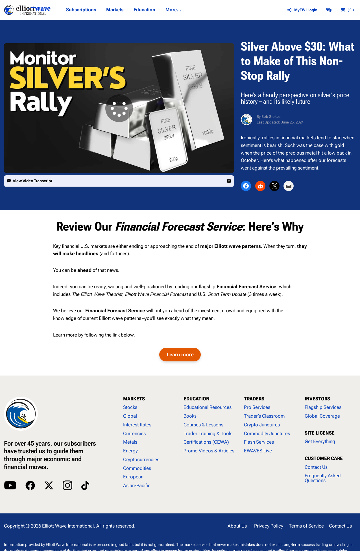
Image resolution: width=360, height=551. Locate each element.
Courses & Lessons (203, 425)
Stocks (130, 407)
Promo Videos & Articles (209, 451)
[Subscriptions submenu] (81, 10)
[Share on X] (274, 186)
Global (130, 416)
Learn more (180, 354)
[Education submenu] (144, 10)
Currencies (134, 433)
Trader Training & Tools (208, 433)
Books (190, 416)
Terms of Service (306, 526)
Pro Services (257, 407)
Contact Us (316, 467)
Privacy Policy (268, 526)
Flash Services (259, 442)
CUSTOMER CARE (324, 458)
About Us (237, 526)
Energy (130, 451)
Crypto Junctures (262, 425)
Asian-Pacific (136, 485)
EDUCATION (197, 399)
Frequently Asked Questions (323, 478)
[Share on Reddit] (260, 186)
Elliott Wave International (68, 526)
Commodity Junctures (267, 433)
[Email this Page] (288, 186)
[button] (119, 181)
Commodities (137, 468)
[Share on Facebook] (246, 186)
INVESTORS (317, 399)
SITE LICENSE (320, 433)
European (133, 477)
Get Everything (320, 441)
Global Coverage (322, 416)
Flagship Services (323, 407)
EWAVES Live (258, 451)
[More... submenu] (173, 10)
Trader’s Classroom (264, 416)
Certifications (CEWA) (206, 442)
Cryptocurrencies (141, 459)
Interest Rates (137, 425)
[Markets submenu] (114, 10)
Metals (130, 442)
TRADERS (254, 399)
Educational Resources (208, 407)
